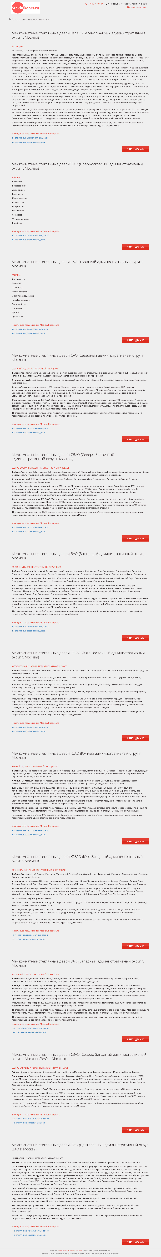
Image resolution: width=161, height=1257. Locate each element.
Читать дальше (135, 148)
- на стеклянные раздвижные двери (29, 1032)
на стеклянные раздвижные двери (28, 142)
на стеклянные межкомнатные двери (30, 137)
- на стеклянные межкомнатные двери (30, 1028)
